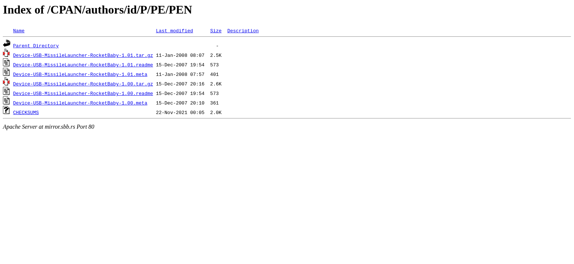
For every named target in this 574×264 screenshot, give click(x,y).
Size (215, 30)
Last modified (174, 30)
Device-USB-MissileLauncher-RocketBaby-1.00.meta (80, 102)
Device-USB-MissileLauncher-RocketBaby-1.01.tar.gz (83, 55)
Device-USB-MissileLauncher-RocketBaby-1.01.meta (80, 74)
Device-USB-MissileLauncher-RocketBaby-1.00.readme (83, 93)
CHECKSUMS (26, 112)
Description (243, 30)
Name (19, 30)
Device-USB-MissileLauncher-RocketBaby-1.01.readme (83, 64)
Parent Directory (36, 45)
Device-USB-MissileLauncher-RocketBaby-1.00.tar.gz (83, 83)
